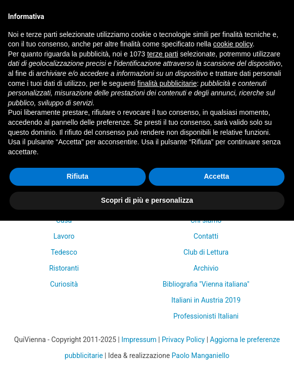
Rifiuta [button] (77, 176)
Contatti (206, 236)
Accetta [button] (216, 176)
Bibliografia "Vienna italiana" (206, 284)
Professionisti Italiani (206, 316)
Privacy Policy (183, 340)
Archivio (205, 268)
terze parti (162, 54)
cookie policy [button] (233, 44)
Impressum (138, 340)
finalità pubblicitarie (167, 83)
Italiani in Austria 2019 (206, 300)
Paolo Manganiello (201, 356)
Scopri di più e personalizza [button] (147, 200)
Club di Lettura (206, 252)
